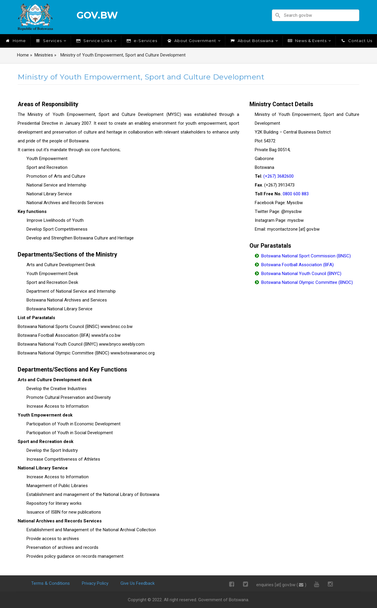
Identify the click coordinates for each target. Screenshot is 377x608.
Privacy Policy (95, 583)
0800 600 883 (296, 193)
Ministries (43, 55)
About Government (193, 40)
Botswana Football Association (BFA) (297, 264)
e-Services (141, 40)
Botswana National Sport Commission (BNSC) (306, 256)
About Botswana (254, 40)
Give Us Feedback (137, 583)
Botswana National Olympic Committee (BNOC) (307, 282)
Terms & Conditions (50, 583)
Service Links (96, 40)
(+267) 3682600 (278, 176)
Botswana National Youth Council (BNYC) (301, 273)
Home (15, 40)
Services (50, 40)
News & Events (309, 40)
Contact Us (356, 40)
